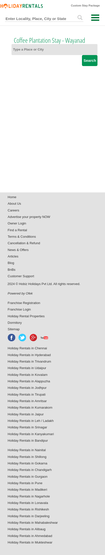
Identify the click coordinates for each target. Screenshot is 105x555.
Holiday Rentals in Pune (25, 483)
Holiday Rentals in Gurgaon (28, 476)
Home (12, 197)
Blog (11, 263)
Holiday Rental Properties (26, 316)
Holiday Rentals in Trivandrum (29, 361)
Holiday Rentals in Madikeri (27, 489)
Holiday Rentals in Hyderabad (29, 355)
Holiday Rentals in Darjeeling (29, 516)
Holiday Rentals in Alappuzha (29, 381)
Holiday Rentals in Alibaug (27, 529)
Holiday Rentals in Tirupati (27, 394)
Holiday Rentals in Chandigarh (30, 470)
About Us (14, 203)
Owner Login (17, 223)
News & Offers (18, 250)
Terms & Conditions (22, 236)
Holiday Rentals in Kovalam (28, 375)
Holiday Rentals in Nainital (27, 450)
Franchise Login (19, 309)
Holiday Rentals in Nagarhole (29, 496)
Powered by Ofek (20, 293)
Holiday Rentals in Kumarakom (30, 407)
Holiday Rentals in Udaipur (27, 368)
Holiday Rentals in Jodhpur (27, 388)
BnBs (12, 269)
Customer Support (21, 276)
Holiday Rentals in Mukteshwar (30, 542)
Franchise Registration (24, 303)
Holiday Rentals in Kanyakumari (31, 434)
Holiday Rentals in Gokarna (27, 463)
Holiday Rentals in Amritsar (27, 401)
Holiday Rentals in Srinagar (27, 427)
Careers (13, 210)
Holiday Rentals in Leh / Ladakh (31, 421)
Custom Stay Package (85, 5)
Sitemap (14, 329)
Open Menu (95, 17)
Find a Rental (17, 230)
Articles (13, 256)
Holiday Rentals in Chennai (27, 348)
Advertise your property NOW (29, 217)
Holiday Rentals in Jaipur (26, 414)
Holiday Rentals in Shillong (27, 457)
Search (89, 60)
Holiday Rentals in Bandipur (28, 440)
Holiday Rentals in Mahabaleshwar (33, 522)
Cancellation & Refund (24, 243)
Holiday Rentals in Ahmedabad (30, 536)
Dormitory (15, 323)
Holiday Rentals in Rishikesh (28, 509)
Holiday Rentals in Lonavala (28, 503)
